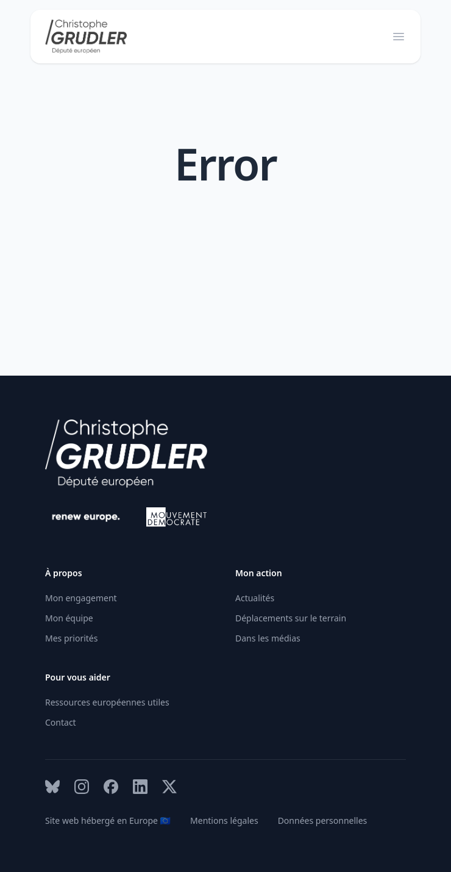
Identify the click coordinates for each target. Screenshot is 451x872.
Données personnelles (323, 820)
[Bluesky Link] (52, 786)
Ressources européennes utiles (107, 702)
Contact (60, 722)
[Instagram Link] (81, 786)
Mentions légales (224, 820)
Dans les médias (267, 638)
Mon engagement (81, 598)
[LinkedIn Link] (140, 786)
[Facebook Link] (111, 786)
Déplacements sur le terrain (290, 618)
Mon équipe (69, 618)
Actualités (254, 598)
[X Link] (169, 786)
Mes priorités (71, 638)
